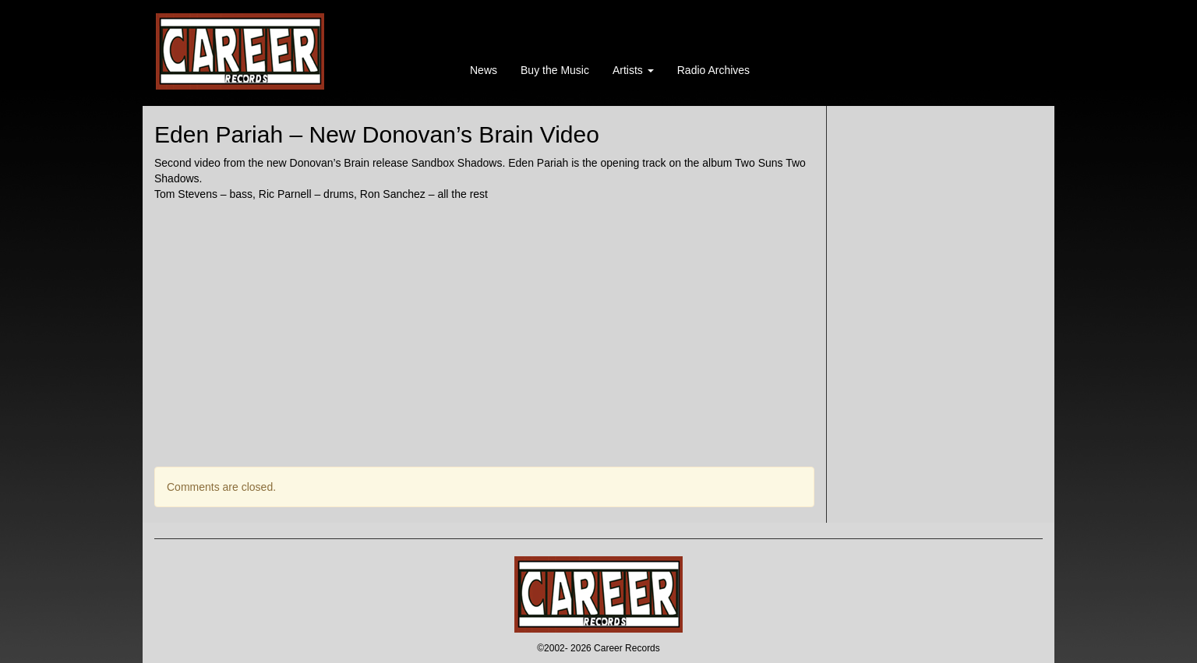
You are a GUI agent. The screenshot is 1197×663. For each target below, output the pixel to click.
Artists (633, 70)
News (483, 70)
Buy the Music (555, 70)
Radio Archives (713, 70)
